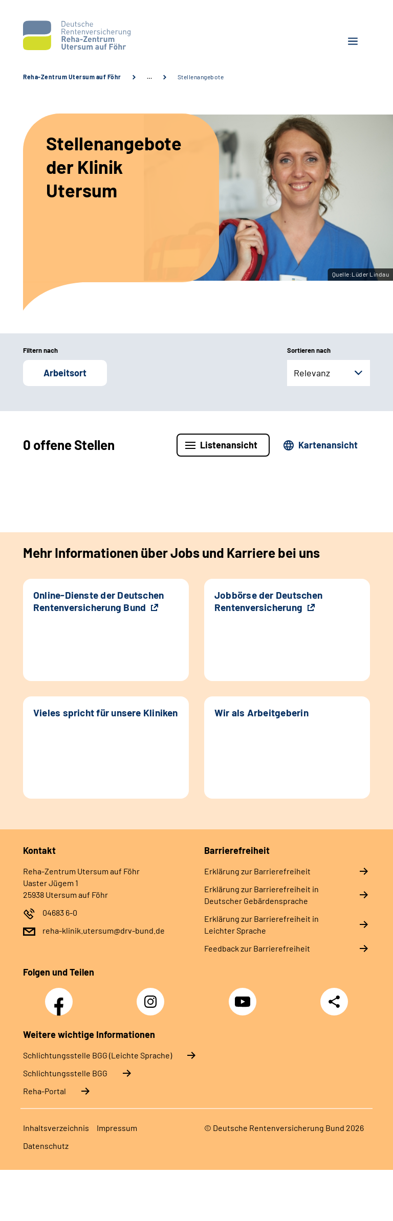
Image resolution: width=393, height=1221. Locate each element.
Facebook (61, 996)
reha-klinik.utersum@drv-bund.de (103, 930)
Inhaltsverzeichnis (56, 1128)
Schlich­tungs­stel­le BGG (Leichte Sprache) (97, 1055)
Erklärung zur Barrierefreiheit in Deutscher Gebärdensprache (261, 895)
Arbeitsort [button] (64, 372)
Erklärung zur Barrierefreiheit (257, 871)
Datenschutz (46, 1145)
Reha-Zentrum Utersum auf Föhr (72, 76)
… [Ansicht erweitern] (149, 77)
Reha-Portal (44, 1091)
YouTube (244, 996)
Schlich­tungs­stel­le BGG (65, 1073)
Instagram (153, 996)
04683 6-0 (59, 912)
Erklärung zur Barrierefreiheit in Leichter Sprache (261, 924)
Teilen (334, 1001)
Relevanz (312, 372)
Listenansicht (228, 444)
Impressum (117, 1128)
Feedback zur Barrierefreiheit (257, 948)
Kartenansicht (328, 444)
